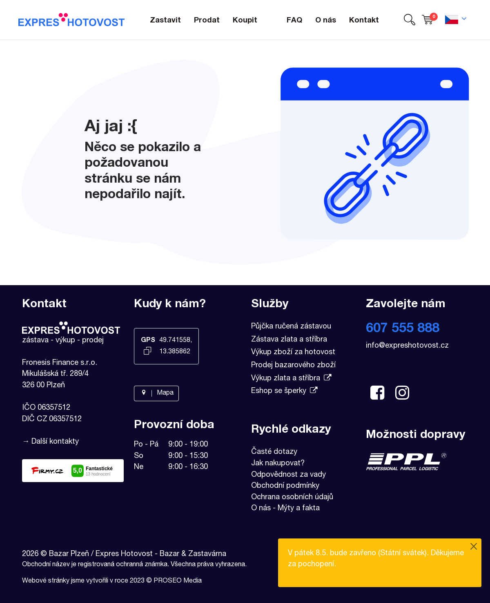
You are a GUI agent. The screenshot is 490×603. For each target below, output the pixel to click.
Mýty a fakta (299, 508)
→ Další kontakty (50, 442)
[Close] (473, 547)
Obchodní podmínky (285, 486)
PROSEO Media (178, 581)
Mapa (156, 393)
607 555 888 (402, 329)
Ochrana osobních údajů (292, 497)
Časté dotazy (274, 452)
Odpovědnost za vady (288, 475)
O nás (261, 508)
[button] (410, 20)
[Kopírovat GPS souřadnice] (148, 351)
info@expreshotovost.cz (407, 346)
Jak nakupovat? (278, 463)
